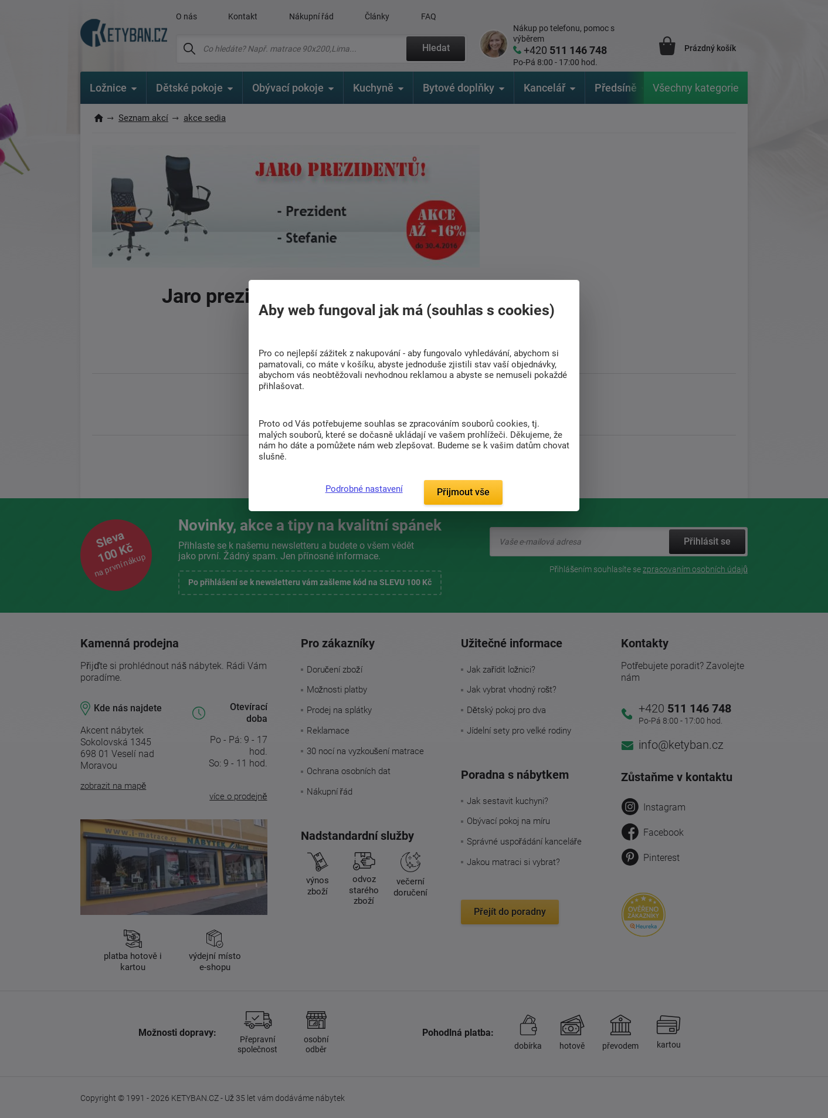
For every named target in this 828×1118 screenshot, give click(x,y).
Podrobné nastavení (364, 489)
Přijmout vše (463, 492)
